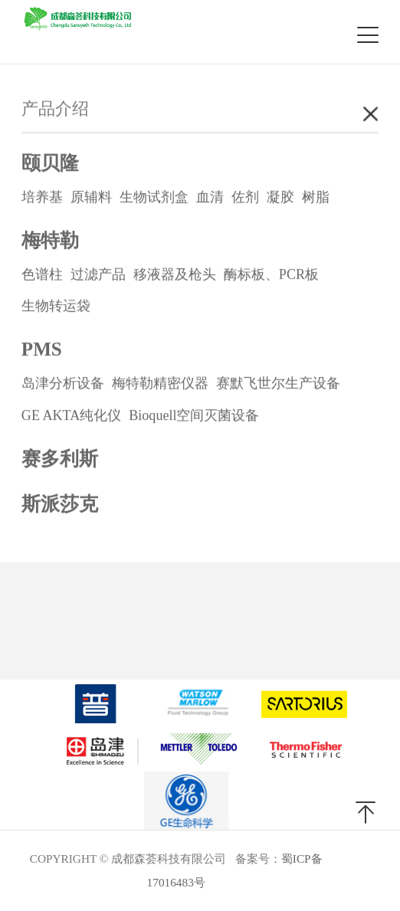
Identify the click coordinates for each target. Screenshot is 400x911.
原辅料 (91, 197)
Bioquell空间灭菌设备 (194, 416)
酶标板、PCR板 (271, 275)
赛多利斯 (59, 459)
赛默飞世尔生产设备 (278, 384)
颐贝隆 (50, 163)
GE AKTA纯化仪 (71, 416)
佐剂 (245, 197)
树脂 (316, 197)
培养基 (42, 197)
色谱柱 (42, 275)
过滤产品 (98, 275)
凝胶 (280, 197)
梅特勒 (50, 241)
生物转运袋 (55, 306)
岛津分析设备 (62, 384)
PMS (41, 349)
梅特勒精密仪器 (160, 384)
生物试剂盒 (154, 197)
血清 (210, 197)
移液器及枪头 (174, 275)
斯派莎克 (59, 504)
